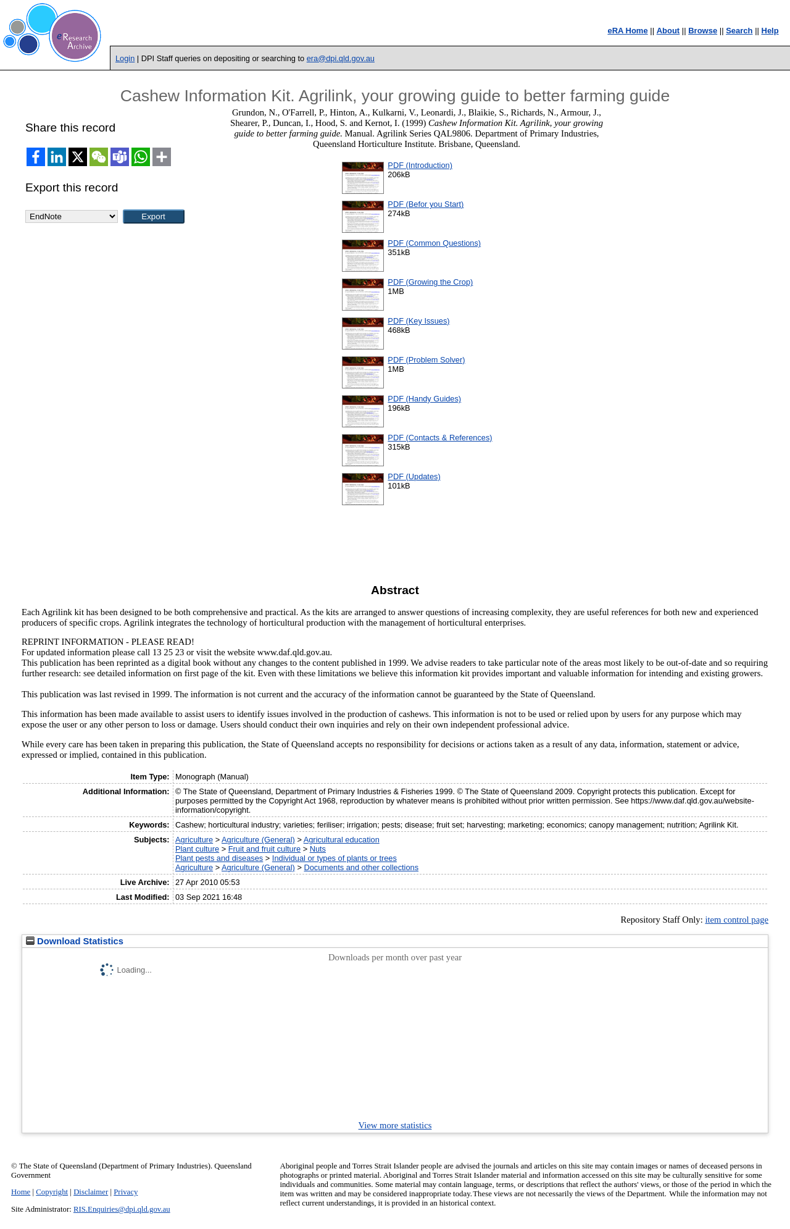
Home (20, 1192)
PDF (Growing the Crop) (430, 282)
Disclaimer (90, 1192)
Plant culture (197, 849)
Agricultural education (342, 839)
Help (770, 30)
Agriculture (194, 839)
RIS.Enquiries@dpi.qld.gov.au (121, 1209)
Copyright (52, 1192)
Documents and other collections (361, 867)
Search (739, 30)
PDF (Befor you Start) (426, 204)
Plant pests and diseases (219, 858)
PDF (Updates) (414, 476)
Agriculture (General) (258, 839)
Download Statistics (74, 941)
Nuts (318, 849)
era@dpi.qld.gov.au (341, 58)
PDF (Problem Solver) (426, 359)
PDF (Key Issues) (418, 320)
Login (125, 58)
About (668, 30)
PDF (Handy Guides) (424, 398)
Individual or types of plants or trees (334, 858)
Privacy (126, 1192)
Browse (702, 30)
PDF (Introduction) (420, 165)
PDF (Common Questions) (434, 243)
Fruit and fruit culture (264, 849)
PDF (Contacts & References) (440, 437)
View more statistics (395, 1125)
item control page (736, 920)
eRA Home (627, 30)
